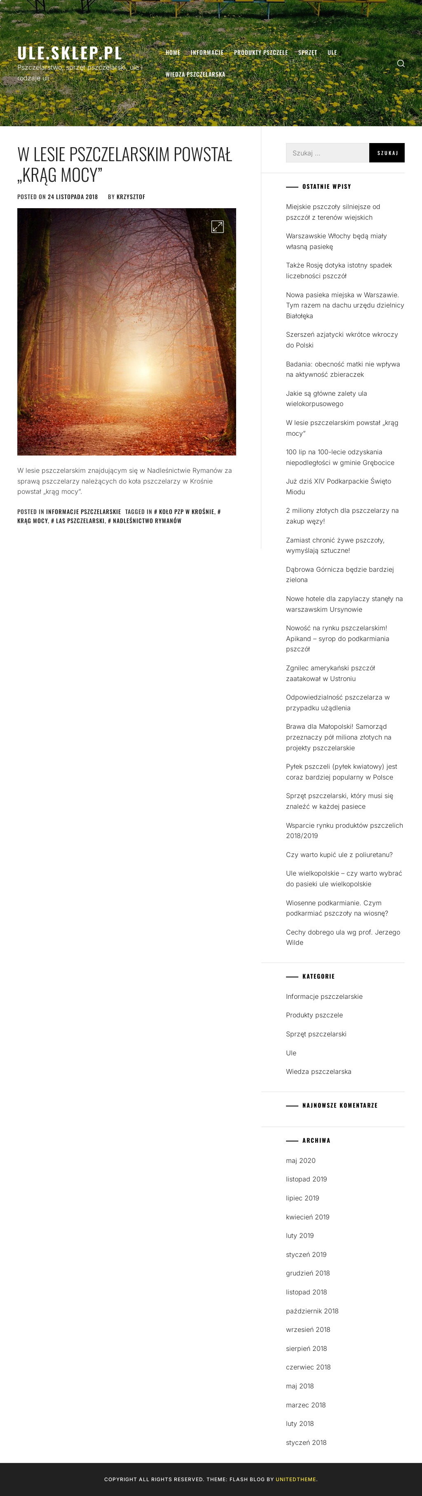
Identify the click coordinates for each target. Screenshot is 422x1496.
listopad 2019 (306, 1179)
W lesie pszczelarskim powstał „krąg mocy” (124, 164)
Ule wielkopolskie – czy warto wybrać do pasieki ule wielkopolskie (344, 878)
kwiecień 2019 (308, 1217)
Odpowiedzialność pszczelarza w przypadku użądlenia (338, 702)
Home (173, 52)
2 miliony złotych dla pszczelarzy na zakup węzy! (342, 515)
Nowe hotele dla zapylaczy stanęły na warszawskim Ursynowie (344, 603)
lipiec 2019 (302, 1198)
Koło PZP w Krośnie (186, 511)
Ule (332, 52)
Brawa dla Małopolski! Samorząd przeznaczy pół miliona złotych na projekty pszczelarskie (339, 737)
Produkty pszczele (261, 52)
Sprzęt (307, 52)
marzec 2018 (306, 1405)
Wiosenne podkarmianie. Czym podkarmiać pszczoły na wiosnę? (337, 908)
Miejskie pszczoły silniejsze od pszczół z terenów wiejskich (333, 211)
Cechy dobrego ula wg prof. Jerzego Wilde (343, 937)
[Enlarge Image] (217, 226)
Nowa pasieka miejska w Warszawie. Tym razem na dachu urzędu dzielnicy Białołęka (345, 305)
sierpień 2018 (306, 1348)
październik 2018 (312, 1311)
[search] (401, 63)
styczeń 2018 (306, 1442)
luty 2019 (300, 1235)
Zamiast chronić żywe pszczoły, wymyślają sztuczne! (335, 545)
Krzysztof (131, 196)
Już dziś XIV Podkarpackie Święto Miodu (338, 486)
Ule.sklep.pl (70, 52)
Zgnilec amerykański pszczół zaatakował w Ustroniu (330, 673)
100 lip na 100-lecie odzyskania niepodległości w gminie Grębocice (340, 457)
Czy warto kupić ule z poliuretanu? (339, 854)
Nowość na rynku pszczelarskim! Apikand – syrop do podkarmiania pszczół (337, 638)
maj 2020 (301, 1160)
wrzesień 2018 (308, 1329)
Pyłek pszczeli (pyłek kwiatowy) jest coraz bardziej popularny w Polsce (341, 771)
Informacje (207, 52)
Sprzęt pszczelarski (316, 1034)
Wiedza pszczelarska (195, 74)
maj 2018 (300, 1386)
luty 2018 (300, 1423)
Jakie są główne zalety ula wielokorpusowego (326, 398)
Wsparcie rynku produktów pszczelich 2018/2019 (344, 830)
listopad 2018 (306, 1292)
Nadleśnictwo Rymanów (147, 520)
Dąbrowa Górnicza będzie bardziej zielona (340, 574)
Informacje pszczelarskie (83, 511)
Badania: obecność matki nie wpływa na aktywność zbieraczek (343, 369)
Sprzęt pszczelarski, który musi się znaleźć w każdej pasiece (339, 800)
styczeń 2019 (306, 1254)
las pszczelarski (80, 520)
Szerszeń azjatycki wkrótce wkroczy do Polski (342, 339)
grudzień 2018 (308, 1273)
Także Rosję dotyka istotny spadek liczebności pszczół (339, 270)
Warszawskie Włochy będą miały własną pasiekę (336, 241)
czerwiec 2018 (308, 1367)
